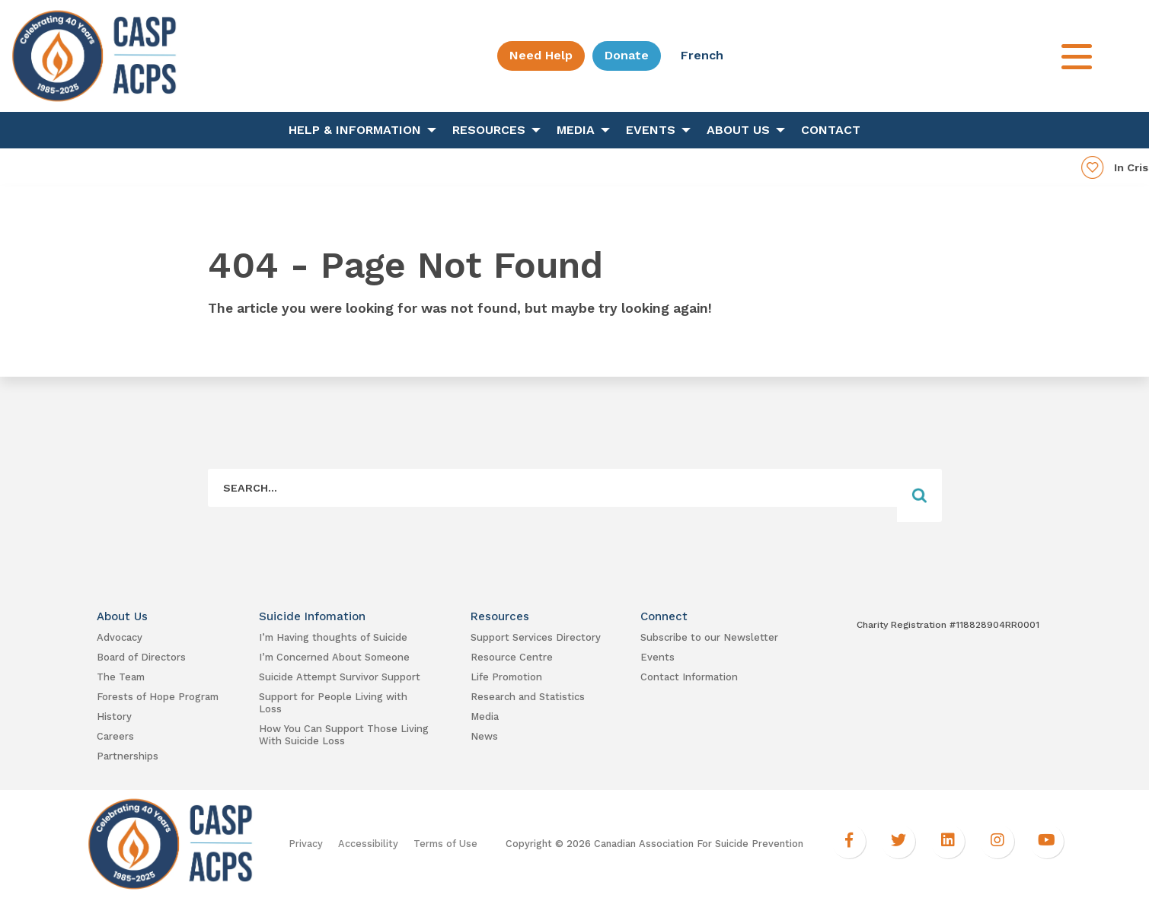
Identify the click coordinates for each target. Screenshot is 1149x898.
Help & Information (355, 130)
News (484, 736)
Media (576, 130)
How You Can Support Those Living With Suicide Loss (344, 735)
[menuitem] (358, 130)
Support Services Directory (536, 637)
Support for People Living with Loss (333, 703)
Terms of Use (445, 843)
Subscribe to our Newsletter (709, 637)
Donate (627, 55)
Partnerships (127, 756)
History (114, 716)
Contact (830, 130)
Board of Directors (141, 657)
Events (650, 130)
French (702, 55)
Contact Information (689, 677)
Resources (488, 130)
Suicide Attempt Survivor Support (339, 677)
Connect (664, 616)
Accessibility (368, 843)
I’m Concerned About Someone (334, 657)
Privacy (306, 843)
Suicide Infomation (312, 616)
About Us (738, 130)
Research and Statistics (528, 696)
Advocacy (119, 637)
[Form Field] (553, 487)
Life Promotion (506, 677)
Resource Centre (512, 657)
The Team (121, 677)
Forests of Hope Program (158, 696)
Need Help (541, 55)
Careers (115, 736)
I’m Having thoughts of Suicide (333, 637)
